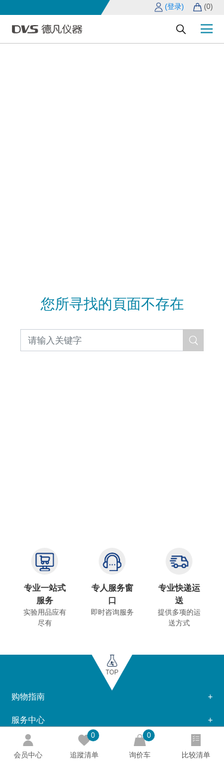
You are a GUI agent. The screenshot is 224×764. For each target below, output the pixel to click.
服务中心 (28, 720)
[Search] (112, 340)
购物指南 (28, 696)
